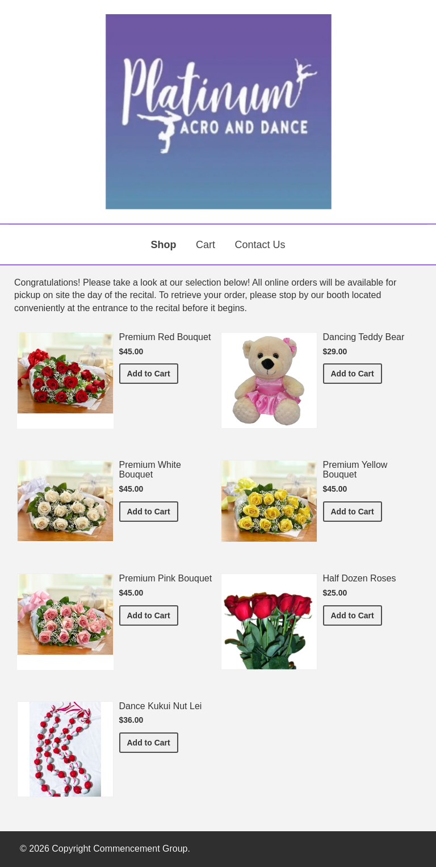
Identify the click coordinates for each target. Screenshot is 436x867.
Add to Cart (152, 372)
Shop (164, 244)
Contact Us (259, 244)
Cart (205, 244)
